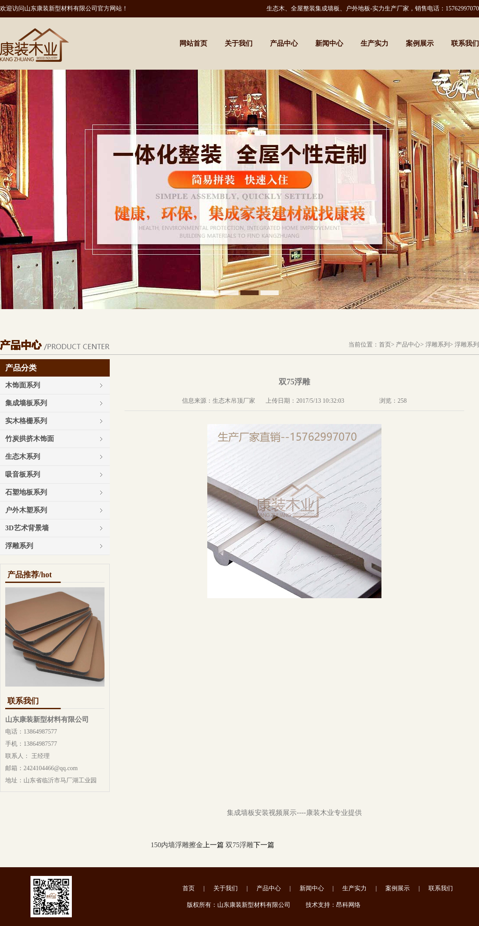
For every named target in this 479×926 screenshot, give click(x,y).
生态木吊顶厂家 (234, 400)
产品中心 (284, 43)
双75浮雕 (239, 845)
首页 (385, 344)
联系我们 (465, 43)
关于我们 (239, 43)
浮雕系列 (437, 344)
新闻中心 (329, 43)
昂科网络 (348, 905)
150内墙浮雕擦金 (177, 845)
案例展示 (420, 43)
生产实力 (374, 43)
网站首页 (193, 43)
